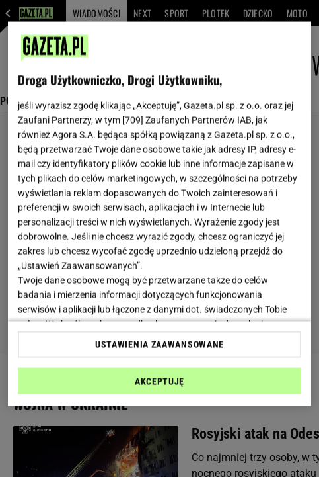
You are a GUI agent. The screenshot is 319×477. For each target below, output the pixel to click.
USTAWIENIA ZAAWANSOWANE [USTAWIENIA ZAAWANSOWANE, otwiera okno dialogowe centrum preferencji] (159, 344)
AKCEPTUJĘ (159, 381)
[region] (159, 214)
